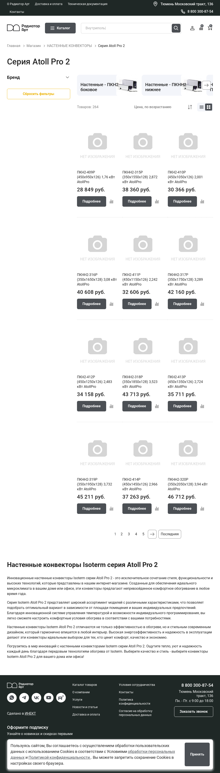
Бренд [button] (13, 77)
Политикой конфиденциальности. (60, 757)
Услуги (77, 699)
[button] (206, 85)
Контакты (17, 12)
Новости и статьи (85, 707)
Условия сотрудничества (137, 684)
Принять (197, 754)
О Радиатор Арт (18, 4)
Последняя (170, 534)
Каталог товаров (84, 684)
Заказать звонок (194, 711)
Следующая (152, 534)
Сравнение (201, 27)
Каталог (60, 28)
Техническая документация (87, 4)
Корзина (210, 27)
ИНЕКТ (30, 713)
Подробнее (91, 201)
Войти (192, 28)
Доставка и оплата (49, 4)
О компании (81, 692)
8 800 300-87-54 (200, 11)
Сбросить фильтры (38, 94)
